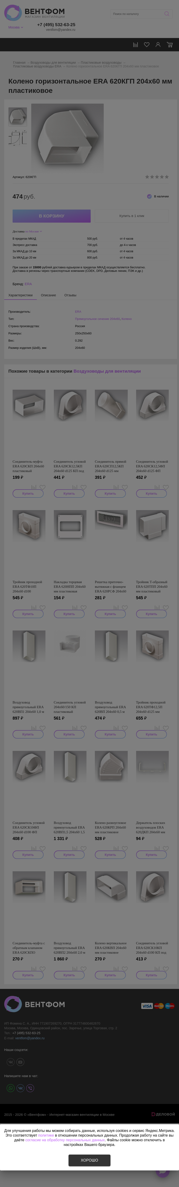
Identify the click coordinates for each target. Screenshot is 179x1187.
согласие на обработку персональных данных (65, 1140)
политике (46, 1135)
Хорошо (89, 1160)
